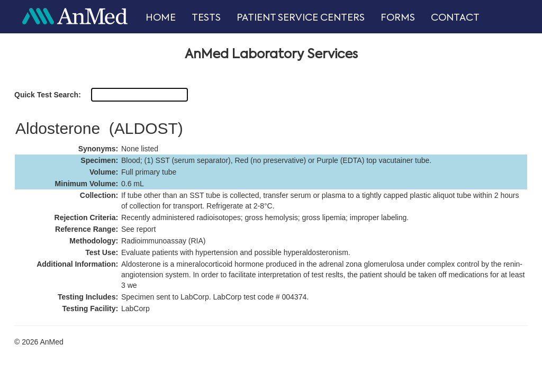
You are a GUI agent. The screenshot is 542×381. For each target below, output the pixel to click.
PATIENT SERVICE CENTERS (301, 18)
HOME (161, 18)
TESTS (206, 18)
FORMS (398, 18)
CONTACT (455, 18)
